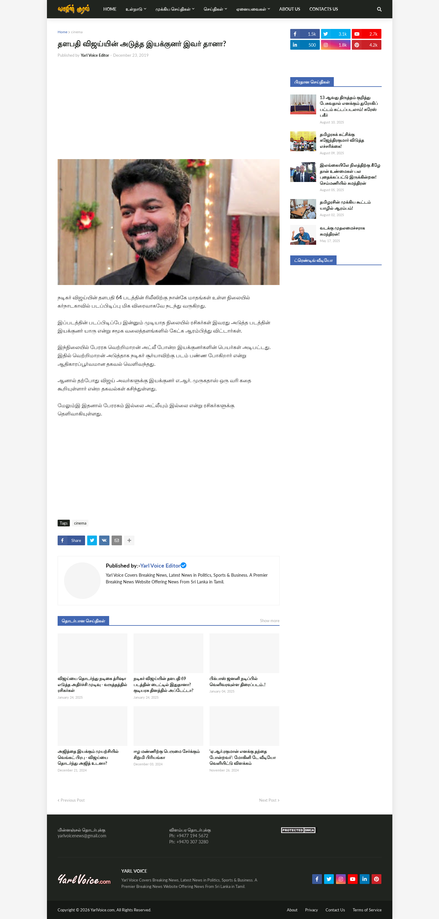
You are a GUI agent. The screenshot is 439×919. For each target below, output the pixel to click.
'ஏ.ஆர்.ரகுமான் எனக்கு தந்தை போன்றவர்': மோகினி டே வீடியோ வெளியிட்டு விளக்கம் (242, 757)
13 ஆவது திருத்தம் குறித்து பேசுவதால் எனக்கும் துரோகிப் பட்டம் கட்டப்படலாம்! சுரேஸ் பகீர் (349, 106)
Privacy (311, 909)
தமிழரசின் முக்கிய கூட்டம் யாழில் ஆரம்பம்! (345, 205)
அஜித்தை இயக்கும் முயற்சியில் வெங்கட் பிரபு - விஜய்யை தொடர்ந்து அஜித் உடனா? (88, 757)
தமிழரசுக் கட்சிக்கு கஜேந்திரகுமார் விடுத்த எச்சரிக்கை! (342, 140)
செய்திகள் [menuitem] (213, 9)
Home (62, 32)
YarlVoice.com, (103, 909)
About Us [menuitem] (289, 9)
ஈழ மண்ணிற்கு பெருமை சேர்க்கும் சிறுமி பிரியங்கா (167, 754)
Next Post (268, 800)
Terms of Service (367, 909)
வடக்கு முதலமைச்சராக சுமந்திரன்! (342, 231)
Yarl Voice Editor (160, 565)
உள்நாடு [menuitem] (134, 9)
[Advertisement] (169, 108)
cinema (77, 32)
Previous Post (73, 800)
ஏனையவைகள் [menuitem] (251, 9)
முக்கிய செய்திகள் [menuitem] (173, 9)
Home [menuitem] (109, 9)
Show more (270, 620)
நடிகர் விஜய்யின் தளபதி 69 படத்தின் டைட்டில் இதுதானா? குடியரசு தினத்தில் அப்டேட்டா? (163, 684)
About (292, 909)
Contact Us (335, 909)
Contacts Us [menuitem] (323, 9)
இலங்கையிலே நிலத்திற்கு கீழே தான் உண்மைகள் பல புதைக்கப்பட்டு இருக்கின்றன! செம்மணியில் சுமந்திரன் (350, 174)
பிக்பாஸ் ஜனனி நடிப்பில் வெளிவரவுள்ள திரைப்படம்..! (237, 681)
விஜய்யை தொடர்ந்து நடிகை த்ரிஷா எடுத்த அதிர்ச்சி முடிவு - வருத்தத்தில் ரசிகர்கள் (92, 684)
